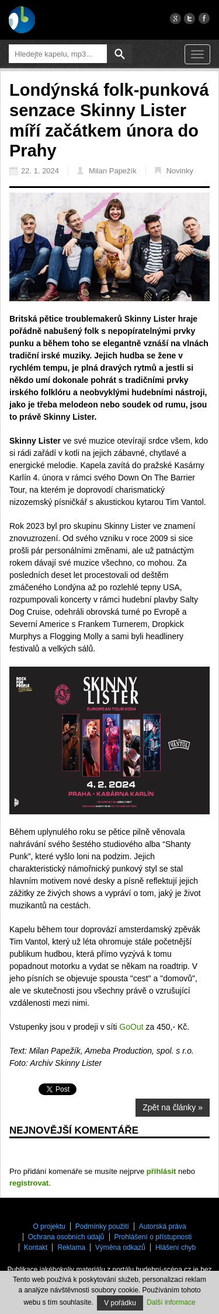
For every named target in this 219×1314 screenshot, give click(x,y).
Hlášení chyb (175, 1247)
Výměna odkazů (120, 1247)
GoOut (131, 1026)
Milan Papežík (107, 171)
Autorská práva (162, 1226)
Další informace (171, 1302)
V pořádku (120, 1303)
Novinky (174, 171)
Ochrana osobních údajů (66, 1237)
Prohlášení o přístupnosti (153, 1237)
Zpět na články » (172, 1107)
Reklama (71, 1247)
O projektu (49, 1226)
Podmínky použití (102, 1226)
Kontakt (36, 1247)
